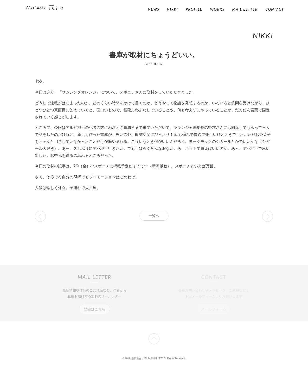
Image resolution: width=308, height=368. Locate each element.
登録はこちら (94, 309)
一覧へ (153, 216)
